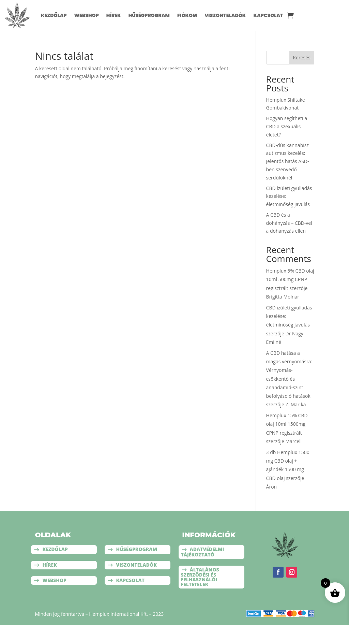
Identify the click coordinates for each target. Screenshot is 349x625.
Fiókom (187, 15)
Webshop (86, 15)
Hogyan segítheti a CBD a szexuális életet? (286, 126)
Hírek (113, 15)
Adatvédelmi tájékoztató (202, 551)
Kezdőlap (54, 15)
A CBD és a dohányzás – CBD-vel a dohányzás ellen (289, 223)
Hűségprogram (149, 15)
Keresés (301, 57)
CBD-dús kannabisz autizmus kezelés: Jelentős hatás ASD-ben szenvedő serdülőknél (287, 161)
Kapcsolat (268, 15)
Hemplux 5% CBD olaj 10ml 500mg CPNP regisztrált (290, 279)
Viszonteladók (225, 15)
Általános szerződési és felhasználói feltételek (200, 576)
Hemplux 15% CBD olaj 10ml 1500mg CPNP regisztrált (287, 424)
